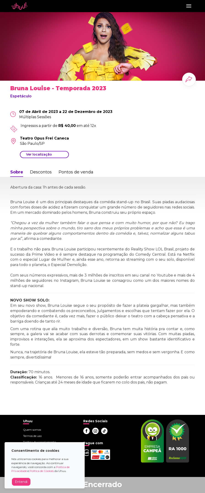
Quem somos (32, 429)
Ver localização (39, 154)
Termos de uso (32, 436)
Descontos (41, 172)
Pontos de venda (76, 172)
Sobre (16, 172)
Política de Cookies (42, 471)
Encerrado (102, 484)
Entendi (21, 482)
